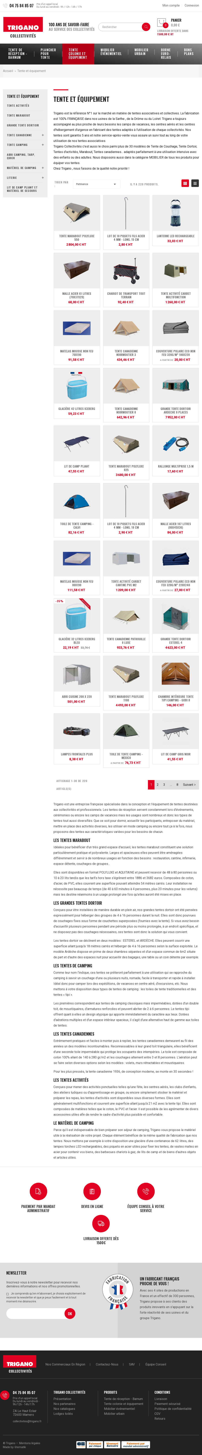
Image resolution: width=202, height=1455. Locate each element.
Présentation (62, 1399)
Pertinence (96, 184)
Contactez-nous (107, 1364)
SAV (132, 1364)
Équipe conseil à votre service (145, 1208)
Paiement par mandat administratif (38, 1208)
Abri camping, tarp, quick (21, 156)
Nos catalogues (64, 1409)
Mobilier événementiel (119, 1409)
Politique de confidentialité (173, 1409)
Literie (12, 177)
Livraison (160, 1399)
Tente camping (17, 145)
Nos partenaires (64, 1404)
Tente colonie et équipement (123, 1404)
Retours (159, 1418)
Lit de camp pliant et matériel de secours (22, 188)
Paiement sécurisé (167, 1404)
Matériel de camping (21, 168)
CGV (157, 1414)
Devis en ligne (92, 1206)
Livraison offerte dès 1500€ (101, 1240)
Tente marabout (18, 115)
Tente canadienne (19, 135)
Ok (70, 1313)
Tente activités (18, 105)
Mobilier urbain (114, 1414)
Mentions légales (29, 1443)
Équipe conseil (155, 1364)
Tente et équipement (23, 96)
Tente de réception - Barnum (123, 1399)
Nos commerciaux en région (65, 1364)
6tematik (20, 1447)
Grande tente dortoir (23, 125)
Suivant (190, 785)
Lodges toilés (63, 1414)
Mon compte (171, 5)
